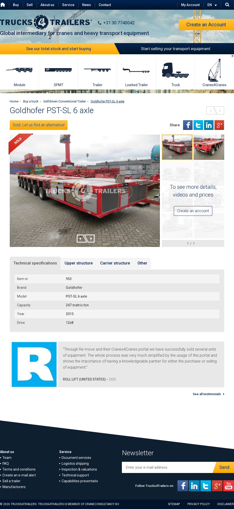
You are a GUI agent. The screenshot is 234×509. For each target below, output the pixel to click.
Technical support (75, 475)
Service (68, 5)
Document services (76, 458)
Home (14, 101)
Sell (30, 5)
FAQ (5, 463)
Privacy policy (198, 504)
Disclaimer (225, 504)
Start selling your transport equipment (163, 48)
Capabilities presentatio (80, 481)
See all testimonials (207, 394)
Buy (16, 5)
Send (223, 467)
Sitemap (174, 504)
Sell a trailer (11, 481)
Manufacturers (14, 487)
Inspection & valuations (79, 469)
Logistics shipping (75, 463)
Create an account (193, 211)
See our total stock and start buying (71, 48)
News (86, 5)
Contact (105, 5)
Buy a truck (31, 101)
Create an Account (206, 24)
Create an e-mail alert (19, 475)
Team (6, 458)
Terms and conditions (19, 469)
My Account (190, 5)
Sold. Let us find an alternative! (39, 125)
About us (47, 5)
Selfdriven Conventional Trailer (64, 101)
